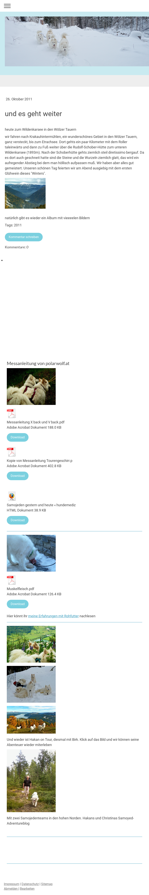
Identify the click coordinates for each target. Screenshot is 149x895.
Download (18, 437)
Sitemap (47, 884)
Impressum (11, 884)
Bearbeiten (27, 889)
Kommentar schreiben (24, 237)
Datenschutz (30, 884)
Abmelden (11, 889)
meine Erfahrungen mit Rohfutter (53, 616)
